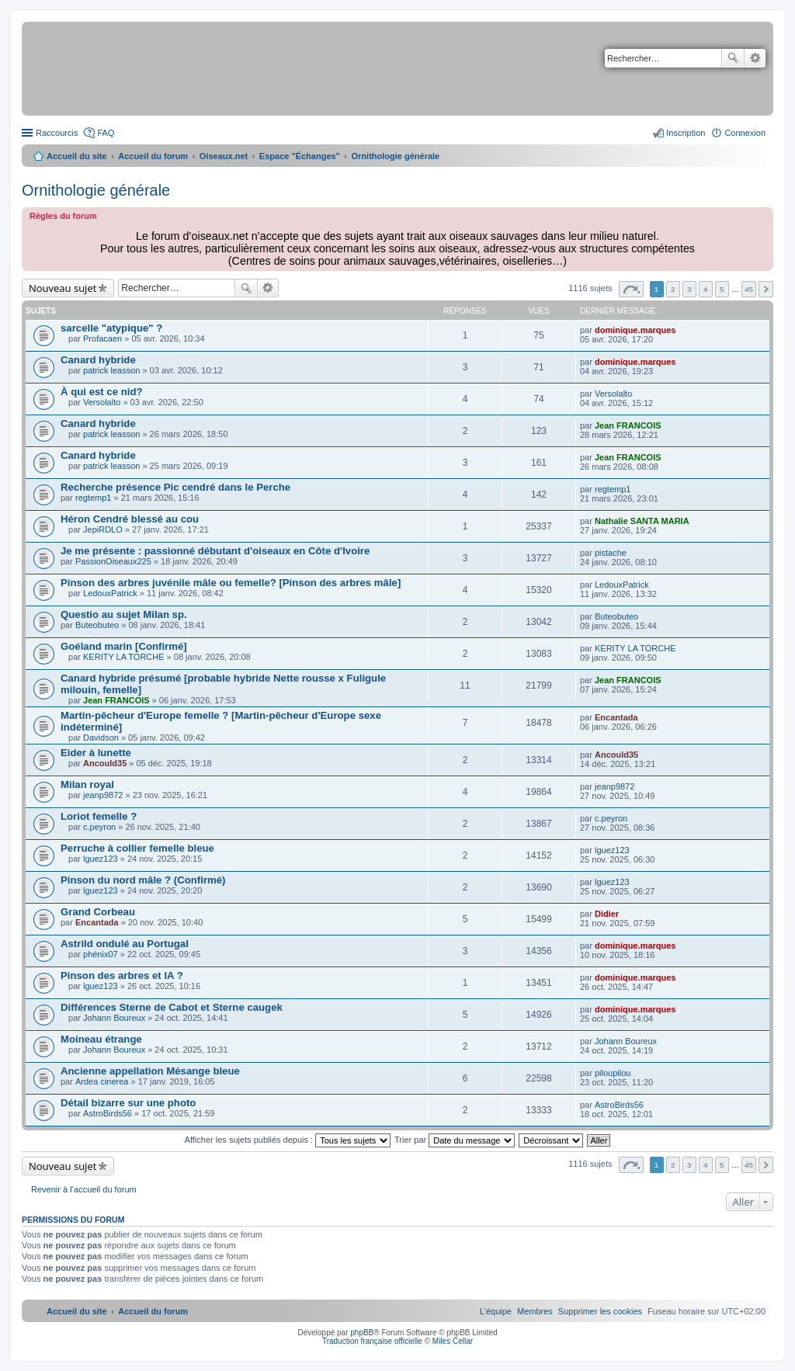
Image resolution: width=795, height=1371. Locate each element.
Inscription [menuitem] (685, 132)
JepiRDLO (103, 529)
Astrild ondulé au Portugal (125, 943)
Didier (607, 913)
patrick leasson (111, 370)
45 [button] (749, 289)
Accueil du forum (153, 156)
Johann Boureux (114, 1017)
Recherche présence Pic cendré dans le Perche (175, 487)
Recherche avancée (755, 58)
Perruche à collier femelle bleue (137, 848)
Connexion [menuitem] (744, 132)
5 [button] (722, 289)
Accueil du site (77, 156)
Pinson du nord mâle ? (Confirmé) (143, 880)
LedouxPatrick (110, 593)
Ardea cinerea (102, 1081)
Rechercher (733, 58)
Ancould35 (105, 763)
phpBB (361, 1332)
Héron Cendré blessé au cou (130, 519)
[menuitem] (600, 1311)
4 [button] (705, 289)
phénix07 (100, 954)
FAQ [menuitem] (105, 132)
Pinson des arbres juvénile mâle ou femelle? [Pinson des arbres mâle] (231, 582)
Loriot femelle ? (99, 816)
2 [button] (673, 289)
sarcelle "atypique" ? (111, 328)
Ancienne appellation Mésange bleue (150, 1071)
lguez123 (100, 858)
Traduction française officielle (372, 1341)
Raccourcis (57, 132)
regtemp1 (93, 497)
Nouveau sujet (62, 288)
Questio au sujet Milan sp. (124, 614)
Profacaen (102, 338)
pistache (611, 552)
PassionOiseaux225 (113, 561)
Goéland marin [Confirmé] (124, 646)
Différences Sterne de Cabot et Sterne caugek (172, 1007)
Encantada (616, 717)
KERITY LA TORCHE (124, 656)
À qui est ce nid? (102, 391)
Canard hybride (98, 360)
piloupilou (612, 1073)
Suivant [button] (766, 289)
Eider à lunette (96, 752)
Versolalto (101, 402)
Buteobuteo (97, 625)
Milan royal (87, 784)
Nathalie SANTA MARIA (642, 521)
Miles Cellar (452, 1341)
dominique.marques (635, 330)
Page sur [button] (631, 289)
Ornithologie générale (96, 190)
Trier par (454, 1139)
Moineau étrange (101, 1039)
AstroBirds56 (107, 1113)
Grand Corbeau (98, 912)
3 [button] (689, 289)
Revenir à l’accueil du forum (84, 1189)
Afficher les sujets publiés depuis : (288, 1139)
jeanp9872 (103, 795)
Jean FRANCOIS (628, 425)
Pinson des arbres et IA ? (122, 975)
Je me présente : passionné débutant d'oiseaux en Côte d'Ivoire (215, 551)
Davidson (101, 737)
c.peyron (99, 826)
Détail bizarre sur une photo (128, 1103)
